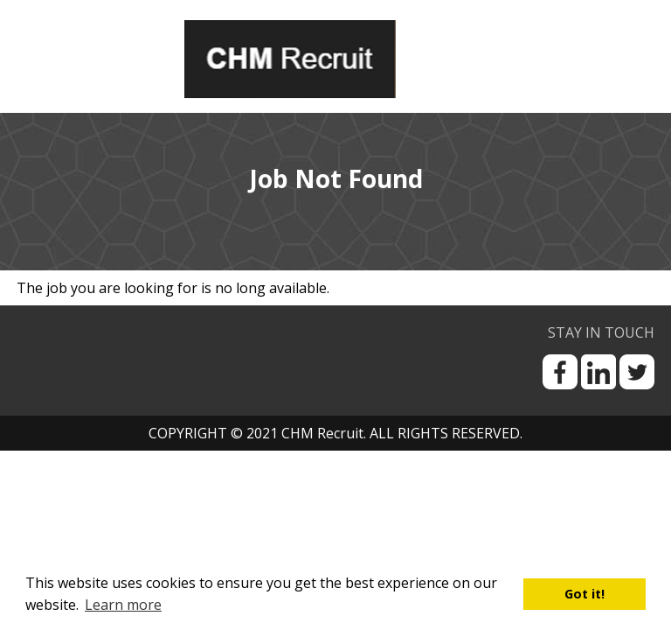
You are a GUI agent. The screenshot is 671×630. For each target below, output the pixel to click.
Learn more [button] (123, 604)
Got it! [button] (584, 593)
